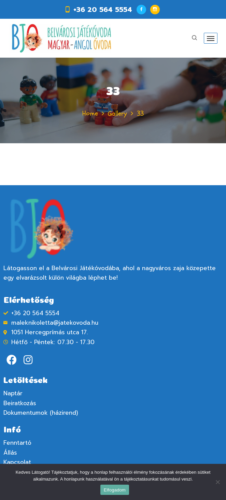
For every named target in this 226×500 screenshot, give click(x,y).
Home (90, 113)
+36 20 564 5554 (102, 9)
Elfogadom (115, 489)
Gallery (117, 113)
